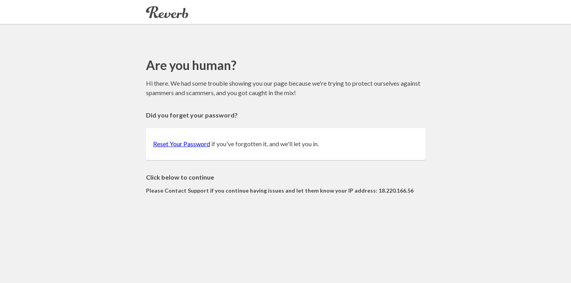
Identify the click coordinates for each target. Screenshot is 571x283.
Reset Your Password (181, 143)
